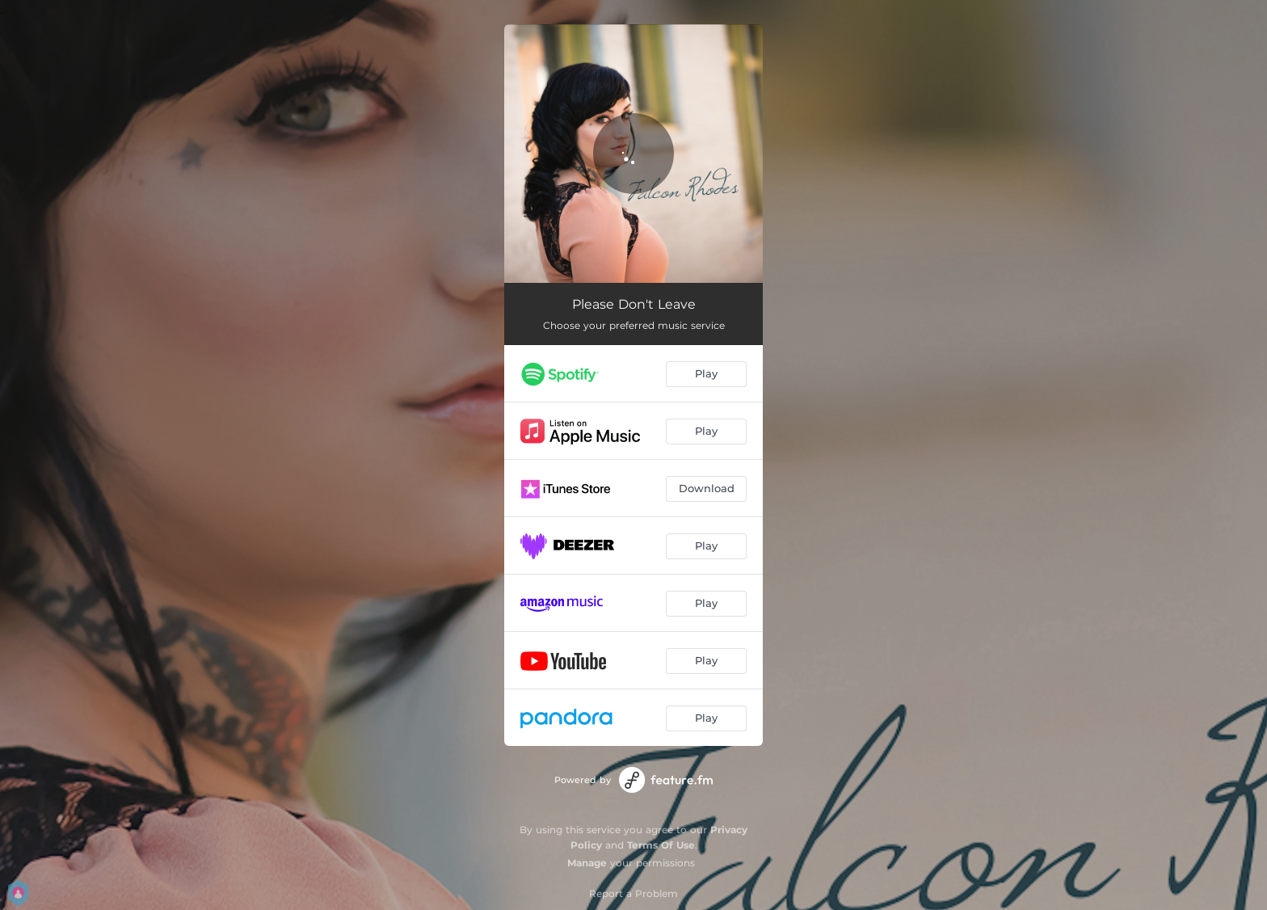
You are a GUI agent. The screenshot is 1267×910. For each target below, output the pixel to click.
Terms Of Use (661, 845)
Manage (587, 863)
